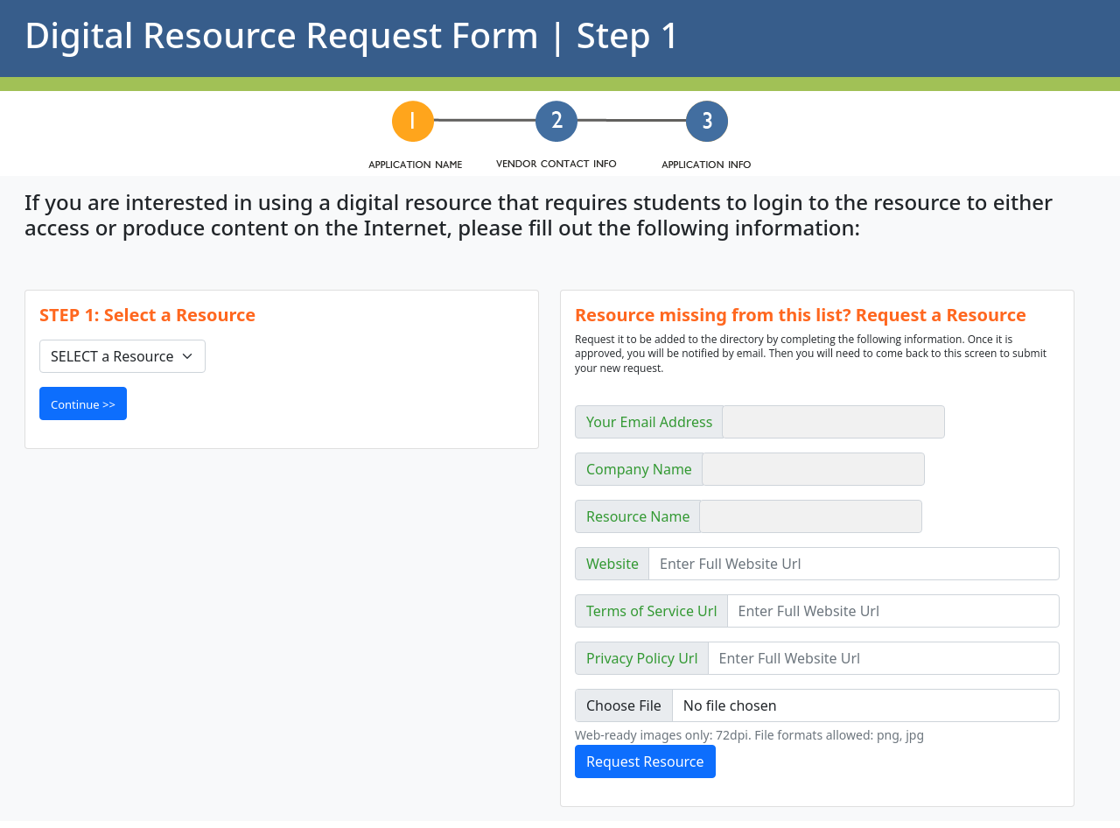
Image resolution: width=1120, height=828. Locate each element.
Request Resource (645, 761)
